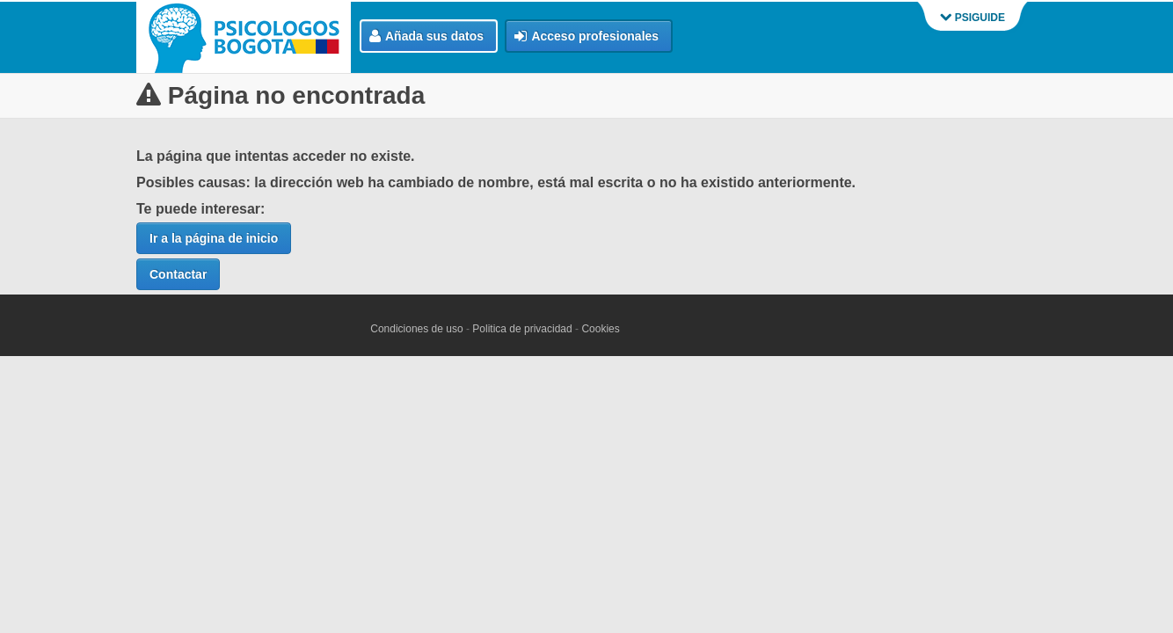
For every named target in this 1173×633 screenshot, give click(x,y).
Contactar (178, 274)
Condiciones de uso (416, 329)
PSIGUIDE (972, 17)
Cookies (600, 329)
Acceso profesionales (586, 36)
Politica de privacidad (522, 329)
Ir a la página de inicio (213, 238)
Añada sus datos (426, 36)
